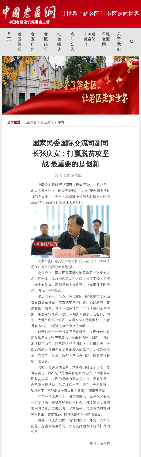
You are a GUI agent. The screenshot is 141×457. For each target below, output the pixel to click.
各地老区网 (106, 39)
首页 (9, 36)
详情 (60, 122)
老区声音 (30, 122)
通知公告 (72, 42)
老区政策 (46, 42)
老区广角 (33, 42)
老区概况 (19, 42)
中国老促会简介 (89, 39)
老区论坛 (47, 122)
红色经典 (59, 42)
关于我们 (119, 42)
